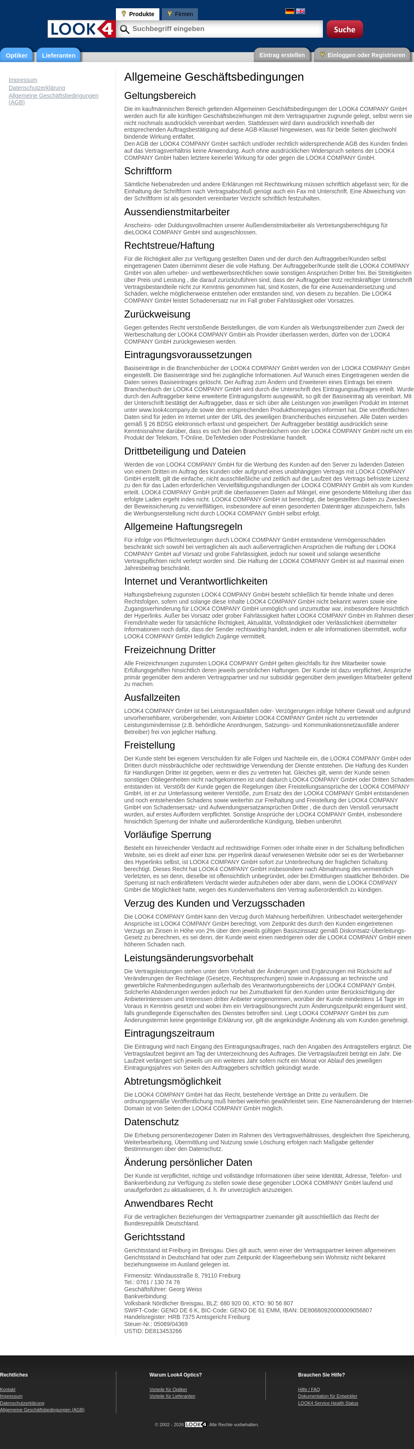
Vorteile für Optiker (168, 1389)
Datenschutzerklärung (37, 87)
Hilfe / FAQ (309, 1389)
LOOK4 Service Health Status (328, 1403)
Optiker (17, 55)
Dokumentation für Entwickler (327, 1396)
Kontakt (7, 1389)
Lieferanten (59, 55)
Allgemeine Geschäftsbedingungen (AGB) (42, 1409)
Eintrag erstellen (282, 55)
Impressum (23, 80)
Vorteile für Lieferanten (172, 1396)
